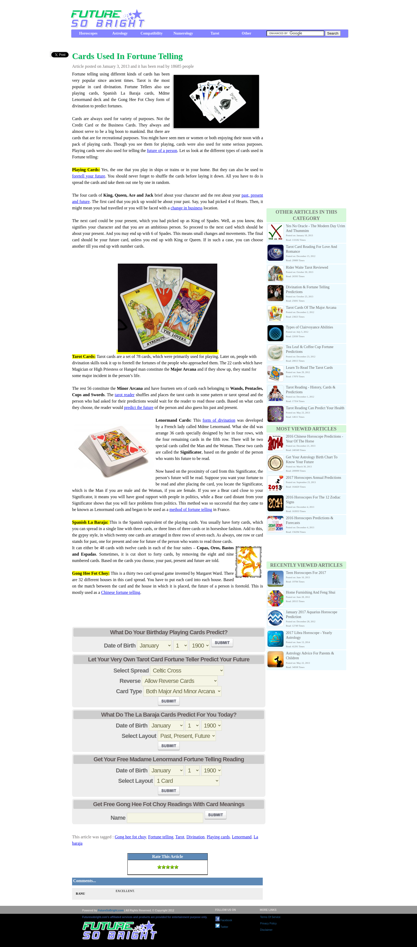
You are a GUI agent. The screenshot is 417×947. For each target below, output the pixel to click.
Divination (195, 837)
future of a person (162, 150)
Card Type (129, 691)
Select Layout (139, 736)
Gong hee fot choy (130, 837)
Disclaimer (266, 929)
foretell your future (88, 176)
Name (118, 817)
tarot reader (125, 394)
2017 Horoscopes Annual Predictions (313, 478)
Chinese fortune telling (120, 592)
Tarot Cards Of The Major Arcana (311, 308)
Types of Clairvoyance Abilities (309, 327)
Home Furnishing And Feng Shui (310, 592)
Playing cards (218, 837)
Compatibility (151, 33)
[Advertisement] (251, 15)
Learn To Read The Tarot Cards (309, 368)
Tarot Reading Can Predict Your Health (315, 408)
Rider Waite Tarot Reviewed (307, 267)
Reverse (130, 681)
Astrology (120, 33)
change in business (187, 208)
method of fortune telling (190, 509)
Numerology (183, 33)
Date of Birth (120, 645)
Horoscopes (88, 33)
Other (246, 33)
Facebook (223, 920)
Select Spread (131, 670)
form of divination (219, 420)
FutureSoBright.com (111, 910)
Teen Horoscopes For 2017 (306, 573)
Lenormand (242, 837)
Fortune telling (160, 837)
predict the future (138, 407)
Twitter (221, 926)
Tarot (215, 33)
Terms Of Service (270, 917)
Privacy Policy (268, 923)
